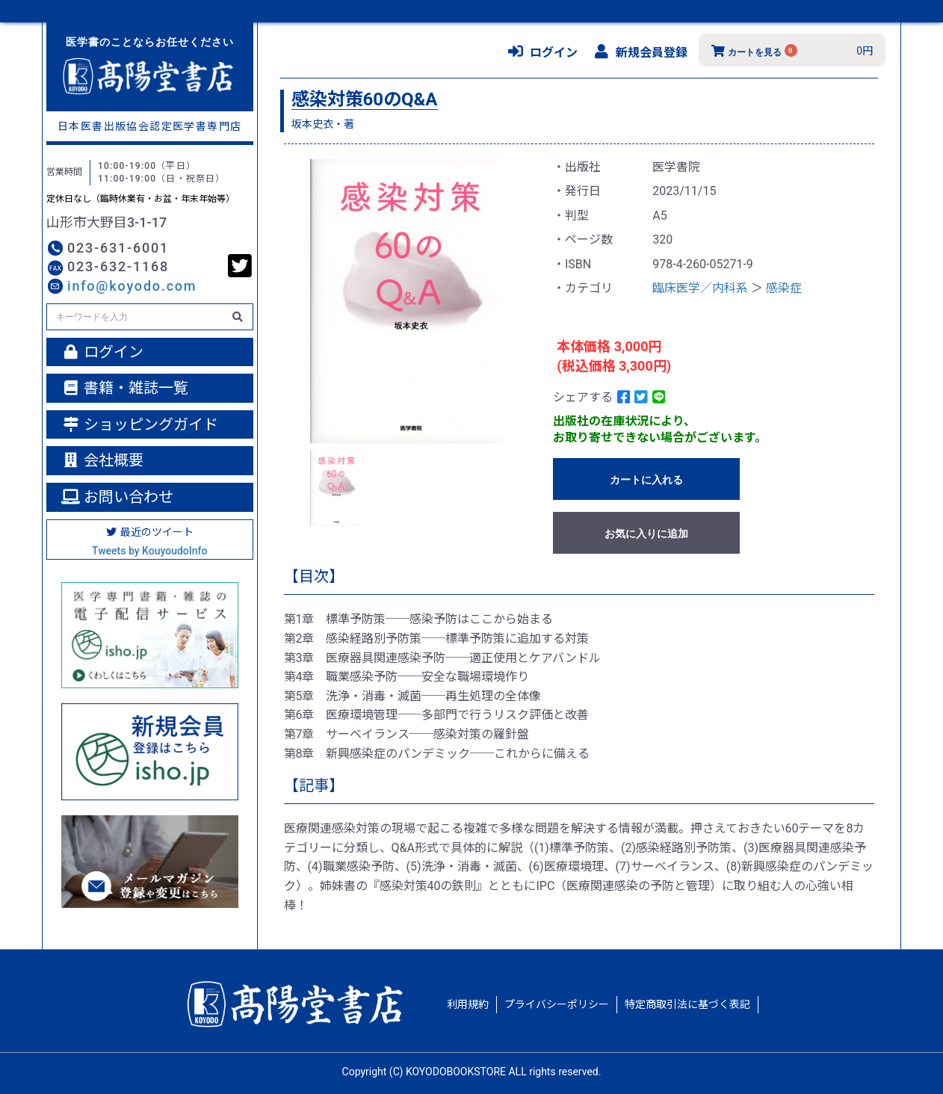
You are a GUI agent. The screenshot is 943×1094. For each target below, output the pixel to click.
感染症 (784, 288)
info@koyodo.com (132, 286)
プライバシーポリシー (556, 1004)
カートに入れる (646, 480)
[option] (407, 301)
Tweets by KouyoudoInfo (149, 551)
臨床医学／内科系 (700, 288)
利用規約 (468, 1004)
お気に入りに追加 (646, 534)
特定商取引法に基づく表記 (687, 1004)
